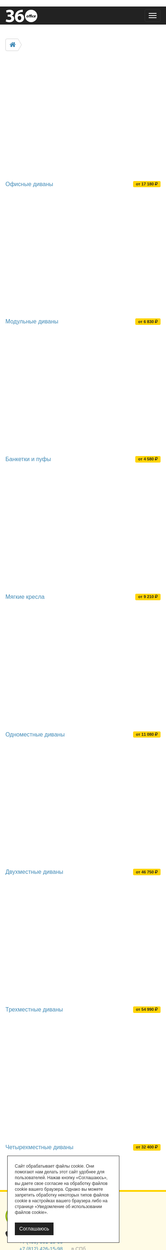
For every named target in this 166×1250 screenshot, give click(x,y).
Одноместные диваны (35, 734)
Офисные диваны (29, 184)
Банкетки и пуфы (28, 459)
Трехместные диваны (34, 1009)
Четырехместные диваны (39, 1147)
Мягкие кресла (24, 597)
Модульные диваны (31, 321)
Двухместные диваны (34, 872)
